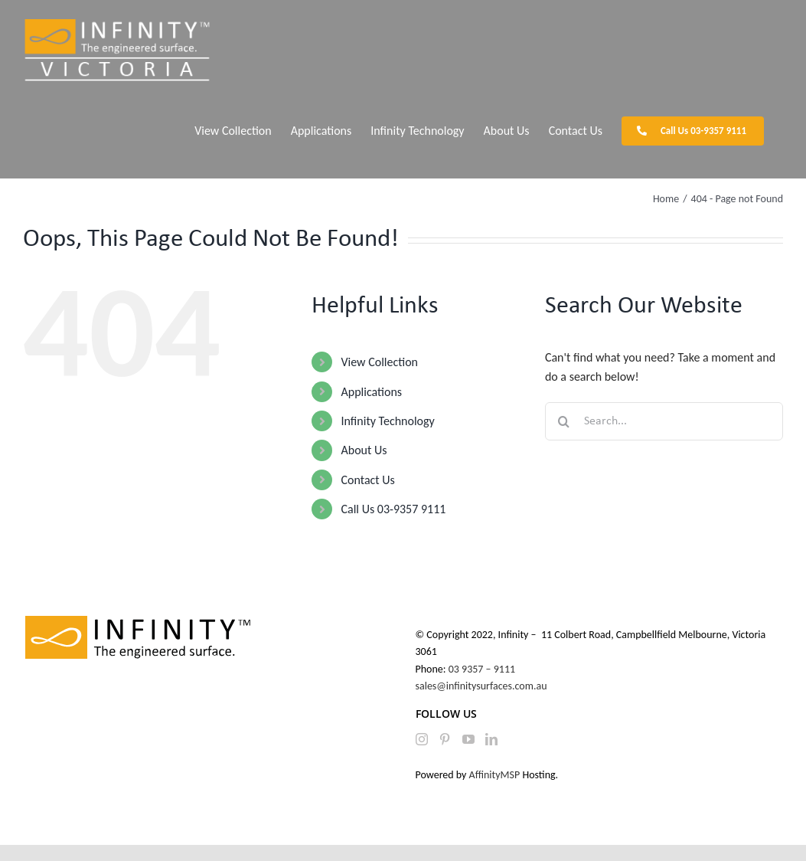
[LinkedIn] (491, 739)
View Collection (379, 362)
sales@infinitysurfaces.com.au (481, 685)
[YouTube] (468, 739)
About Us (364, 450)
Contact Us (367, 480)
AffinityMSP (494, 774)
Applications (371, 392)
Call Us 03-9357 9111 (393, 509)
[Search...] (664, 421)
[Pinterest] (445, 739)
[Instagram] (422, 739)
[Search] (564, 421)
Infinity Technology (387, 421)
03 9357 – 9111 (483, 669)
